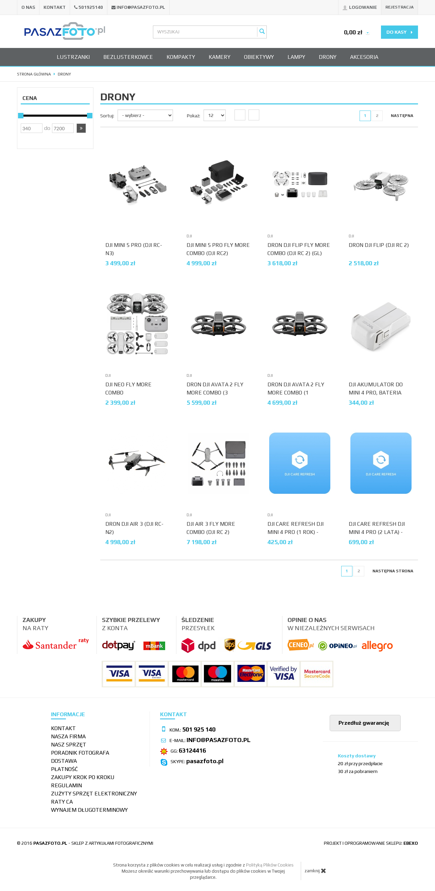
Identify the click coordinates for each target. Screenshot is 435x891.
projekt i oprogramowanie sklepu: (371, 843)
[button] (81, 128)
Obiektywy (259, 57)
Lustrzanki (73, 57)
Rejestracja (399, 7)
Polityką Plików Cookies (270, 865)
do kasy (399, 32)
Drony (327, 57)
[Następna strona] (402, 116)
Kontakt (55, 7)
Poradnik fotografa (80, 753)
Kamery (219, 57)
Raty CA (62, 801)
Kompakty (181, 57)
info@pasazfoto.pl (141, 7)
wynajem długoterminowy (89, 810)
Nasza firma (68, 736)
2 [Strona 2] (377, 115)
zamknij (315, 870)
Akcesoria (364, 57)
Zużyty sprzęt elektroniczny (94, 793)
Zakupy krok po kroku (83, 777)
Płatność (64, 769)
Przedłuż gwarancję (363, 723)
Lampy (296, 57)
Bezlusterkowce (128, 57)
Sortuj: (107, 115)
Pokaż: (193, 115)
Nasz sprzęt (68, 744)
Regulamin (66, 785)
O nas (28, 7)
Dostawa (64, 761)
